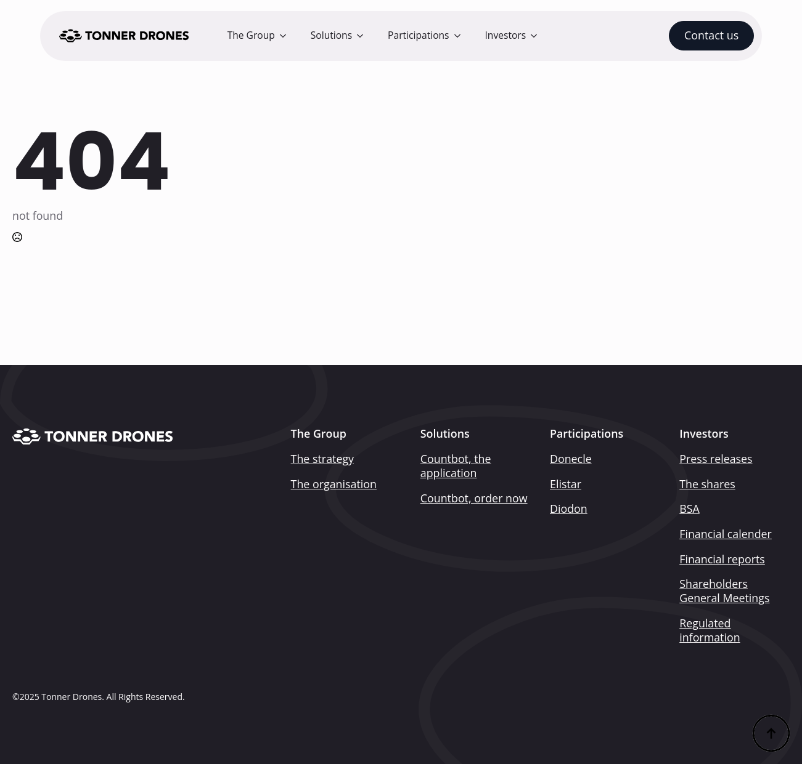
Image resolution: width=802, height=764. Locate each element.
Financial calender (725, 534)
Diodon (568, 509)
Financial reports (722, 559)
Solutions (331, 35)
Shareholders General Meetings (724, 591)
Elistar (565, 484)
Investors (505, 35)
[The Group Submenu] (286, 35)
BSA (689, 509)
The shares (707, 484)
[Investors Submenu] (537, 35)
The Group (251, 35)
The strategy (322, 459)
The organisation (334, 484)
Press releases (715, 459)
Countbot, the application (455, 466)
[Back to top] (771, 733)
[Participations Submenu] (461, 35)
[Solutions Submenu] (363, 35)
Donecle (571, 459)
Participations (418, 35)
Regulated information (709, 630)
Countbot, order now (474, 498)
